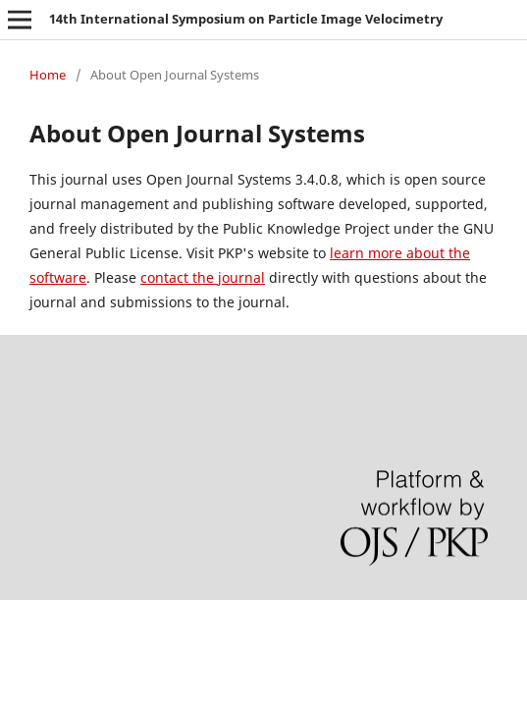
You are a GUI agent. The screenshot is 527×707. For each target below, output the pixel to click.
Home (47, 74)
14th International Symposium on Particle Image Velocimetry (246, 18)
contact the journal (202, 277)
